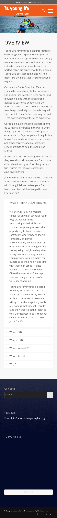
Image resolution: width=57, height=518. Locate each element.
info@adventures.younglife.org (28, 2)
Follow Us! (28, 492)
